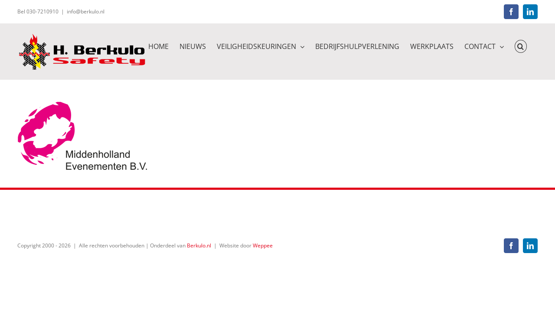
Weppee (263, 245)
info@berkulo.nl (85, 11)
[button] (532, 45)
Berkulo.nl (199, 245)
